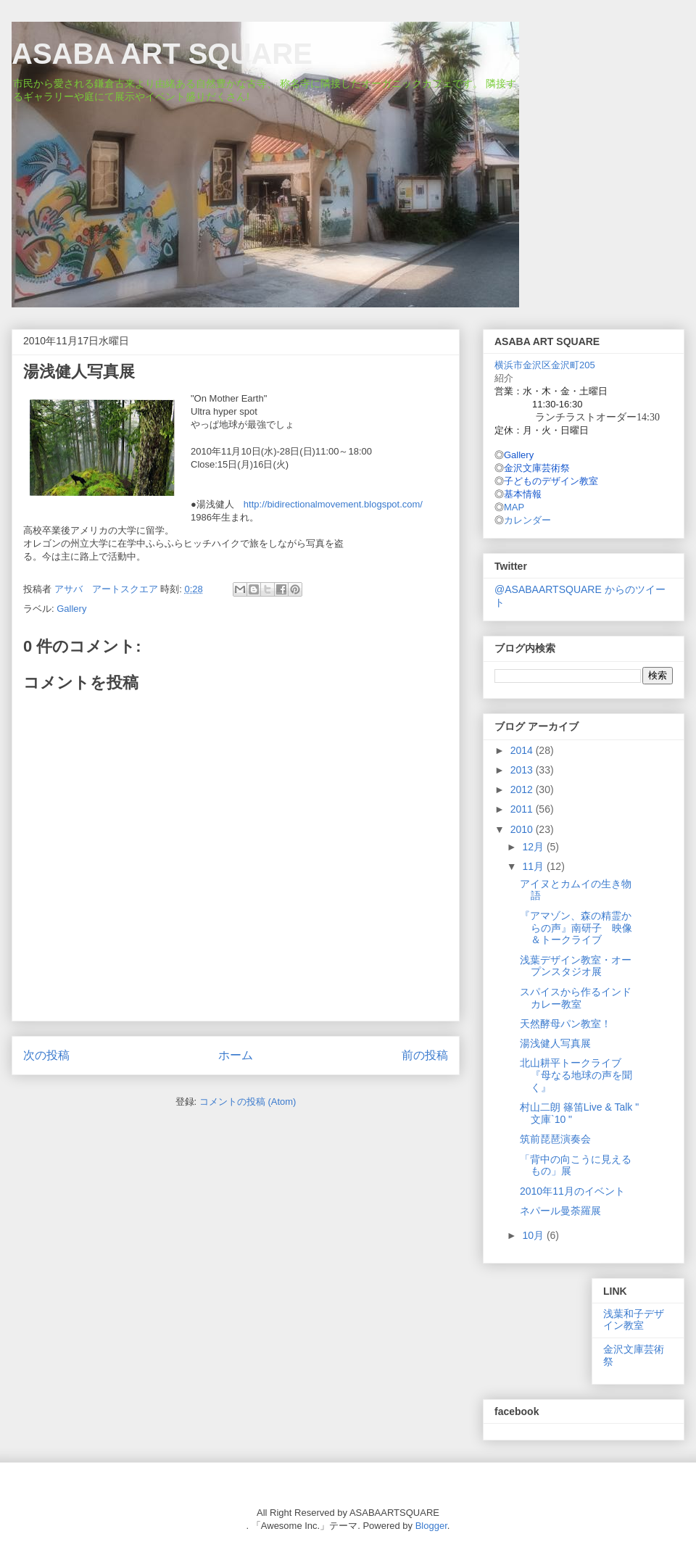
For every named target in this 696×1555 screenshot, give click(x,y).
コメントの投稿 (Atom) (248, 1101)
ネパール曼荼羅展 (560, 1210)
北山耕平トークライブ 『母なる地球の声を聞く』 (576, 1075)
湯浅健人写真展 (555, 1043)
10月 (534, 1235)
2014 (523, 750)
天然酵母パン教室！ (565, 1023)
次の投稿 (46, 1055)
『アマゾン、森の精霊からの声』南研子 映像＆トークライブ (576, 928)
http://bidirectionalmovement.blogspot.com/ (333, 504)
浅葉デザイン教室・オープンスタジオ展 (575, 966)
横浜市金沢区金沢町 (544, 365)
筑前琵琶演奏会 (555, 1139)
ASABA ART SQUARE (162, 54)
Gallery (71, 608)
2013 (523, 770)
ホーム (235, 1055)
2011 (523, 809)
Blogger (431, 1525)
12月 (534, 847)
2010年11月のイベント (572, 1191)
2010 (523, 829)
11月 (534, 866)
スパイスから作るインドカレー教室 (575, 998)
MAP (514, 507)
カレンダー (527, 520)
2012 (523, 789)
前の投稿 (425, 1055)
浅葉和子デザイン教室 (633, 1320)
